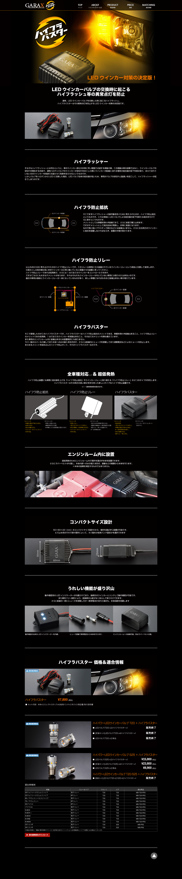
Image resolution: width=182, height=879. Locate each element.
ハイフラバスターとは (95, 5)
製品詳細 (113, 5)
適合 (148, 5)
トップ (80, 5)
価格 (130, 5)
